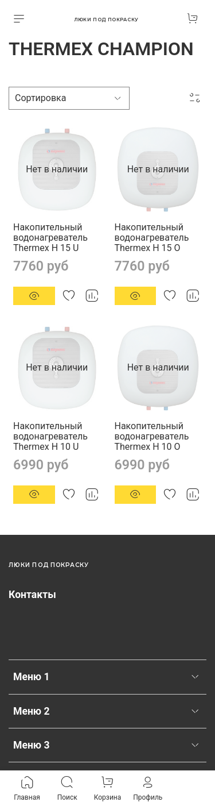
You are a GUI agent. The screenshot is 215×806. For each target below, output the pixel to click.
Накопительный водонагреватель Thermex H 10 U (50, 436)
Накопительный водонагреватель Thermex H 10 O (152, 436)
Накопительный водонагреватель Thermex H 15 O (152, 237)
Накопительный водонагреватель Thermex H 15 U (50, 237)
